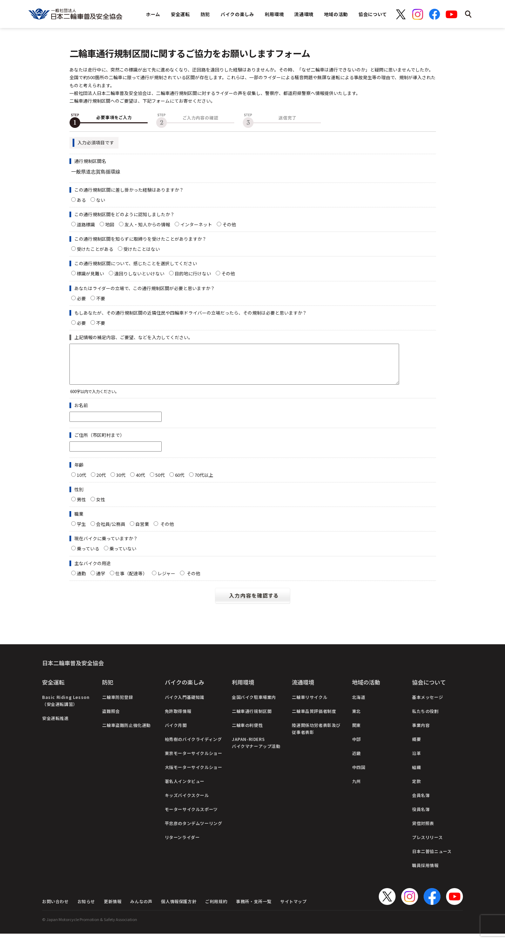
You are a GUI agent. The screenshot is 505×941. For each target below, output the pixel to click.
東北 (356, 718)
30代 (121, 482)
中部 (356, 746)
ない (100, 200)
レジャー (166, 580)
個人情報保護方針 (178, 909)
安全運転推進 (55, 725)
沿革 (416, 760)
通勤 (81, 580)
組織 (416, 774)
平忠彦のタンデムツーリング (193, 830)
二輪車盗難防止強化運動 (126, 732)
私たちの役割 (425, 718)
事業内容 (421, 732)
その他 (231, 224)
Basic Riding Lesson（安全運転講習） (65, 707)
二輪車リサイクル (309, 704)
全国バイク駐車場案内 (254, 704)
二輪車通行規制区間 (251, 718)
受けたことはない (141, 249)
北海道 (358, 704)
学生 (81, 531)
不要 (100, 298)
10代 (81, 482)
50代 (160, 482)
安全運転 (53, 689)
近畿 (356, 760)
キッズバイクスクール (187, 802)
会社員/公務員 (110, 531)
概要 (416, 746)
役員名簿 (421, 816)
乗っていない (122, 555)
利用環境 (243, 689)
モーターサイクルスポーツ (191, 816)
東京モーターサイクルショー (193, 760)
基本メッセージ (427, 704)
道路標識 (86, 224)
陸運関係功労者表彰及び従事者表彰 (316, 735)
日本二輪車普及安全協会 (73, 670)
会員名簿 (421, 802)
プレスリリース (427, 844)
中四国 (358, 774)
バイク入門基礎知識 (184, 704)
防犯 (107, 689)
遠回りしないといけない (139, 273)
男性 (81, 506)
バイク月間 (176, 732)
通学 (100, 580)
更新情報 (112, 909)
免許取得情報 (178, 718)
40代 (140, 482)
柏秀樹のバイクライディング (193, 746)
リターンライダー (182, 844)
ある (81, 200)
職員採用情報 (425, 872)
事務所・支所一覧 (253, 909)
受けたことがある (95, 249)
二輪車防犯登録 (117, 704)
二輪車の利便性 (247, 732)
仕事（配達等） (131, 580)
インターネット (196, 224)
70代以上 (204, 482)
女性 (100, 506)
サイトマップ (293, 909)
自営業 (142, 531)
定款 (416, 788)
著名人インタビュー (184, 788)
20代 (101, 482)
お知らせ (86, 909)
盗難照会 (111, 718)
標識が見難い (90, 273)
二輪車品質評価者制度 (314, 718)
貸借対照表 (423, 830)
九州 (356, 788)
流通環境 (303, 689)
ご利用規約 (216, 909)
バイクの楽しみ (184, 689)
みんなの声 (141, 909)
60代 (179, 482)
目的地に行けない (193, 273)
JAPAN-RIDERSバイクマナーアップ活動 (256, 749)
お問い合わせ (55, 909)
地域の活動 (366, 689)
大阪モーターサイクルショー (193, 774)
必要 (81, 298)
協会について (429, 689)
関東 (356, 732)
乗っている (88, 555)
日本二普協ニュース (431, 858)
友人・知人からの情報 (147, 224)
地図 (109, 224)
